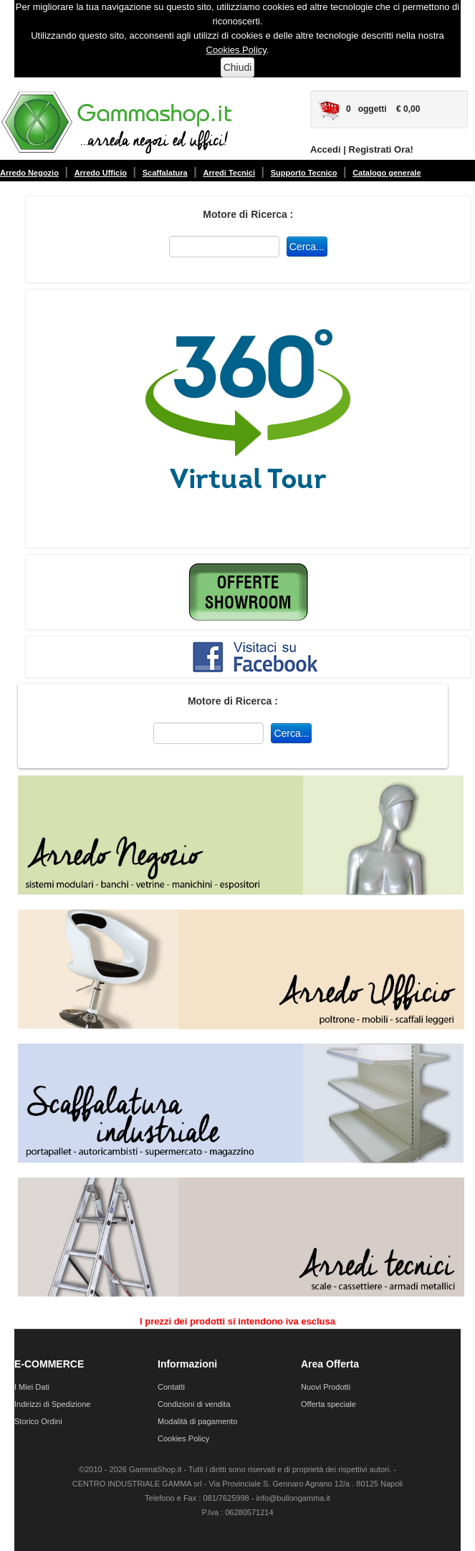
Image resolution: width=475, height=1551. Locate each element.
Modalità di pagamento (197, 1421)
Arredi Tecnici (229, 172)
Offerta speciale (328, 1404)
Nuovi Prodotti (325, 1387)
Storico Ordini (38, 1421)
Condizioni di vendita (194, 1404)
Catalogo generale (386, 172)
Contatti (171, 1387)
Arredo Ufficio (101, 172)
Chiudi (238, 67)
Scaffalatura (165, 172)
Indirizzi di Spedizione (52, 1404)
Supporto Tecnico (304, 172)
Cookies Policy (236, 49)
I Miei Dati (31, 1387)
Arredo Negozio (29, 172)
